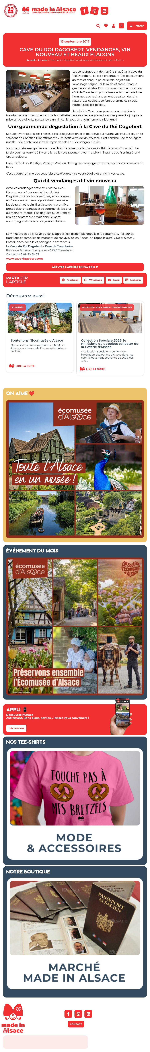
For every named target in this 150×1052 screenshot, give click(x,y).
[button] (70, 280)
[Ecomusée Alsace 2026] (75, 537)
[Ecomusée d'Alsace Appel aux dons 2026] (75, 694)
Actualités (17, 307)
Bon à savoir (102, 307)
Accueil (30, 60)
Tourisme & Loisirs (122, 307)
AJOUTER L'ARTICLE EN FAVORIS (75, 267)
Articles (42, 60)
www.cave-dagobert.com (24, 258)
